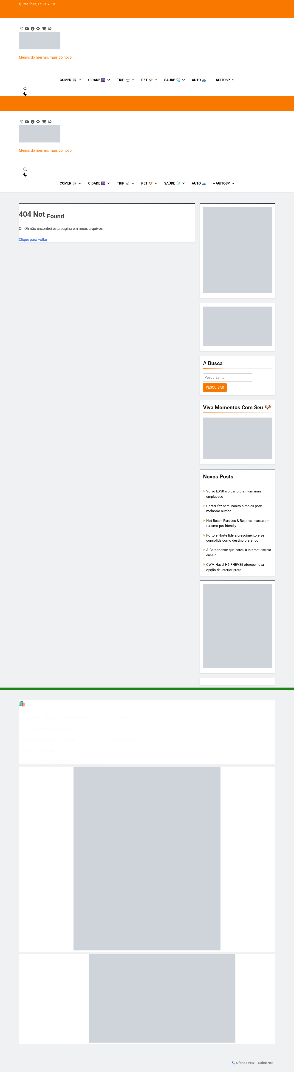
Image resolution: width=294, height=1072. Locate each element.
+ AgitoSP (221, 80)
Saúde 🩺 (172, 80)
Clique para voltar (33, 239)
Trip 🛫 (123, 80)
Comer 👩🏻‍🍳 (68, 80)
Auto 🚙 (199, 80)
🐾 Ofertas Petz (242, 1063)
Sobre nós (265, 1063)
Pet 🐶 (147, 80)
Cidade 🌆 (96, 80)
